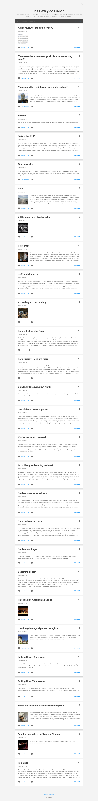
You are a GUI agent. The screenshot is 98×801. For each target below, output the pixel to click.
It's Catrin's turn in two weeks (33, 437)
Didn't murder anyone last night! (34, 387)
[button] (79, 27)
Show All (78, 21)
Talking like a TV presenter (31, 657)
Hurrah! (22, 115)
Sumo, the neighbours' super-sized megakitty (41, 705)
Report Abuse (49, 797)
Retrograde (23, 245)
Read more (77, 47)
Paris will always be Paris (31, 331)
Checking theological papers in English (38, 628)
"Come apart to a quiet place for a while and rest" (43, 87)
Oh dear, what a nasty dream (32, 493)
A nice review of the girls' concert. (35, 27)
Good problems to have (30, 521)
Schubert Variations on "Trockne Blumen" (39, 734)
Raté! (20, 188)
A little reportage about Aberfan (34, 217)
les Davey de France (49, 11)
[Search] (82, 4)
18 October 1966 (26, 136)
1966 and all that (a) (28, 274)
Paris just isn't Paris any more (33, 359)
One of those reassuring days (33, 409)
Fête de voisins (25, 164)
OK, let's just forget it (28, 549)
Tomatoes (23, 762)
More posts (49, 789)
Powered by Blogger (49, 794)
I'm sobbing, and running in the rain (36, 465)
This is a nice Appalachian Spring (35, 599)
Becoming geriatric (28, 571)
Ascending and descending (32, 302)
